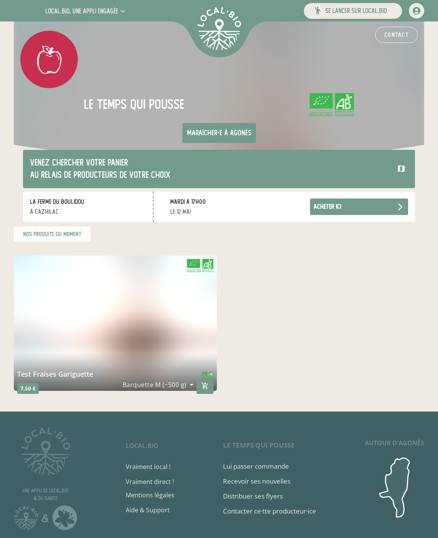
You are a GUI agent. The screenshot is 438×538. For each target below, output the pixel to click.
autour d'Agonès (394, 443)
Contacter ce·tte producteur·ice (269, 511)
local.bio (142, 445)
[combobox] (158, 384)
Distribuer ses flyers (253, 496)
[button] (86, 11)
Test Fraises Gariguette (55, 374)
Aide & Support (148, 510)
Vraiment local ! (148, 467)
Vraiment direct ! (150, 481)
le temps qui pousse (259, 445)
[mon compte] (416, 10)
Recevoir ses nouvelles (256, 481)
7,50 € (28, 388)
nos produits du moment (52, 234)
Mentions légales (150, 495)
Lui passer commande (256, 466)
